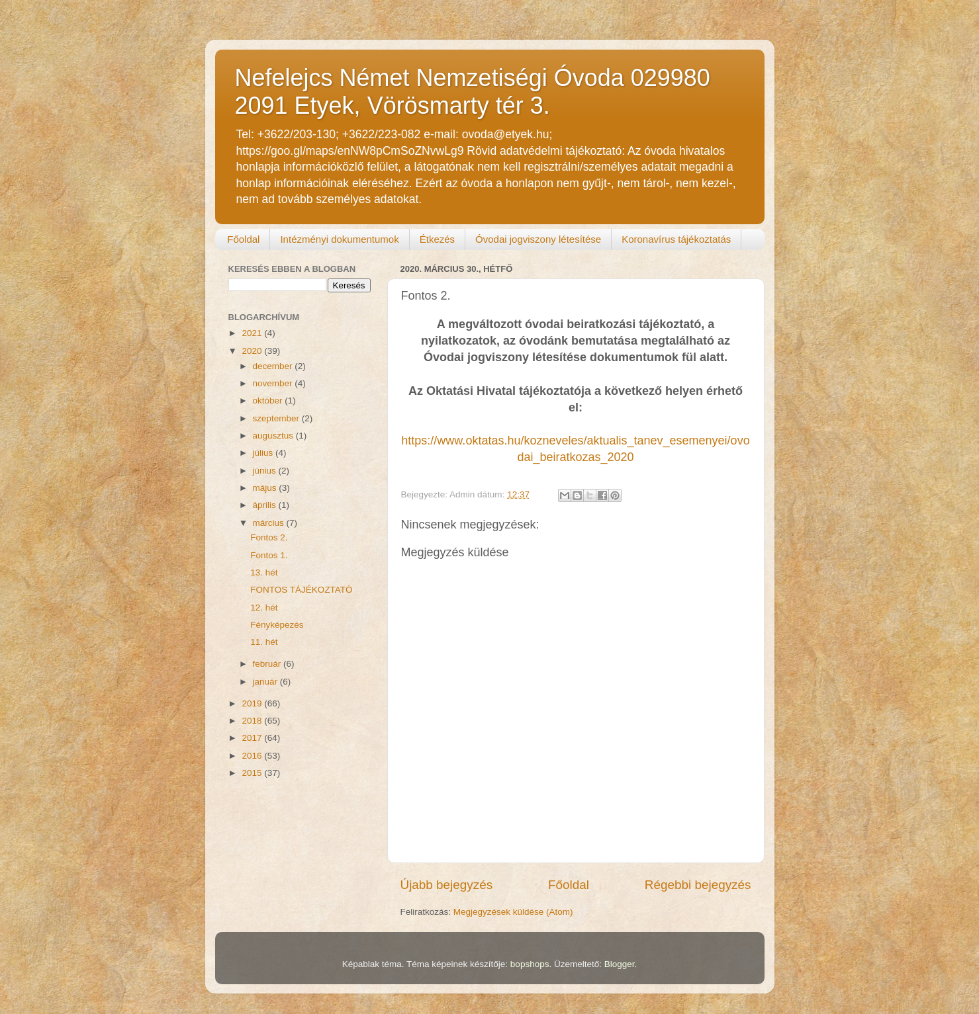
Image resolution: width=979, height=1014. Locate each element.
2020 (253, 351)
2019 (253, 703)
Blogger (619, 964)
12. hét (263, 608)
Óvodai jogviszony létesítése (538, 239)
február (268, 664)
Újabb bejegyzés (446, 885)
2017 (253, 738)
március (270, 523)
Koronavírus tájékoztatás (676, 239)
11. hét (263, 642)
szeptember (277, 418)
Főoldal (243, 239)
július (264, 453)
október (269, 400)
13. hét (263, 572)
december (274, 366)
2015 (253, 773)
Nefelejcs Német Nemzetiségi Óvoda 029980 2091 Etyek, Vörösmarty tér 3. (472, 91)
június (266, 471)
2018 (253, 721)
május (266, 488)
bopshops (529, 964)
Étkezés (437, 239)
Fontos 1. (268, 555)
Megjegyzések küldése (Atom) (513, 912)
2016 (253, 756)
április (266, 505)
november (274, 383)
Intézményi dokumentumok (339, 239)
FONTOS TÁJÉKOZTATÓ (301, 590)
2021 (253, 333)
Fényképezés (276, 625)
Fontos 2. (268, 537)
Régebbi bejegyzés (698, 885)
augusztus (274, 436)
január (266, 682)
